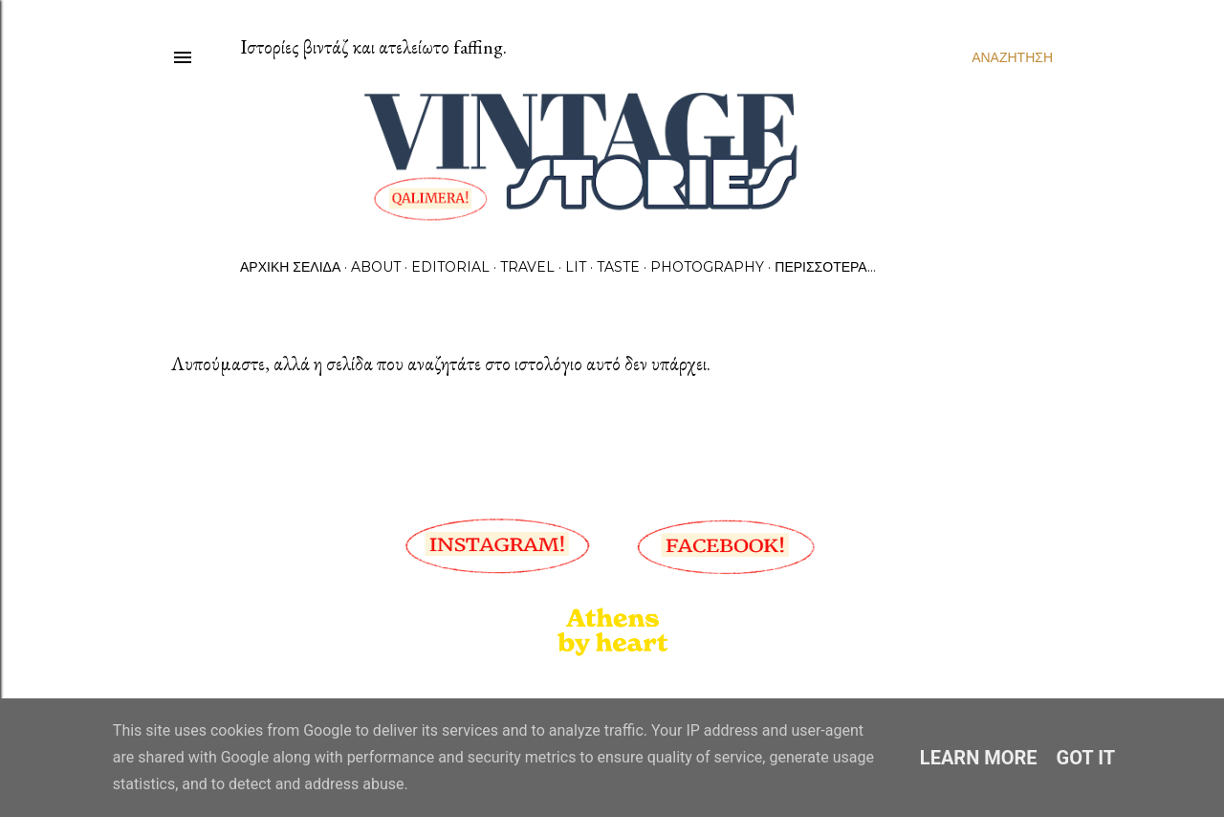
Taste (618, 267)
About (376, 267)
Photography (707, 267)
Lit (575, 267)
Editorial (450, 267)
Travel (527, 267)
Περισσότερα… (825, 267)
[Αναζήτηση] (1012, 57)
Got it (1086, 757)
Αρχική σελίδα (290, 267)
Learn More (979, 757)
